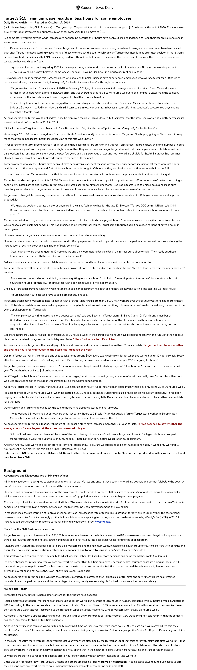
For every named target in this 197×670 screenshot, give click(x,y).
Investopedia (102, 521)
